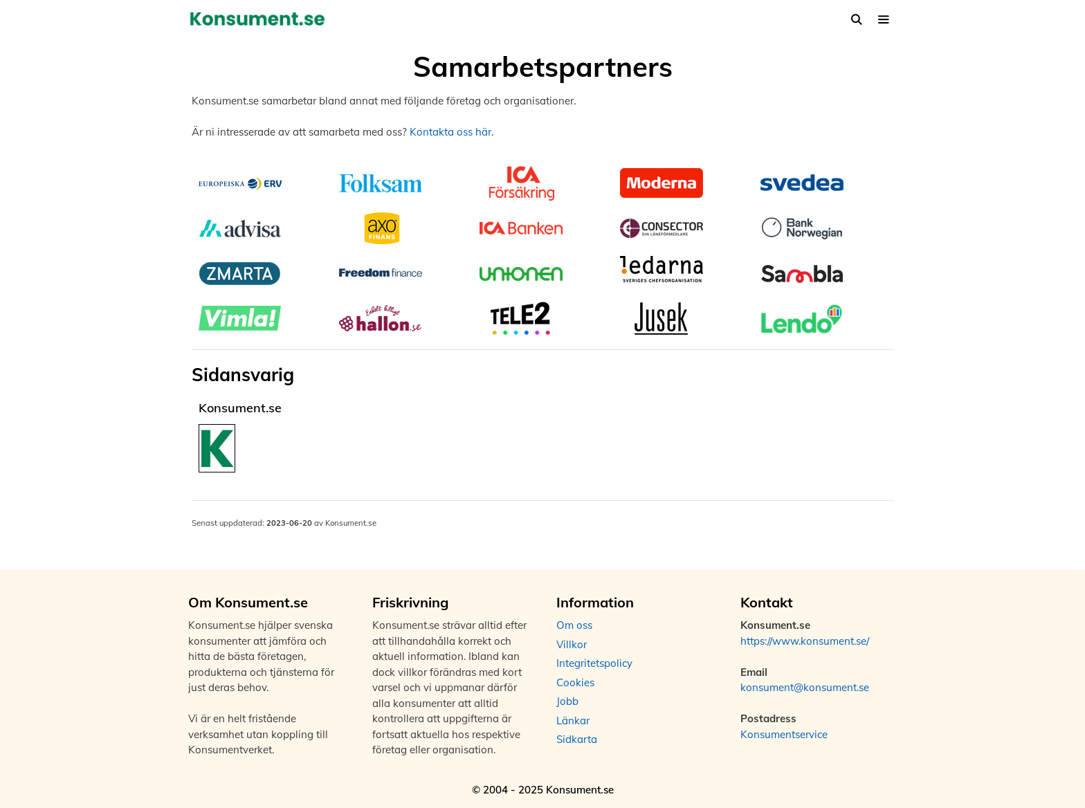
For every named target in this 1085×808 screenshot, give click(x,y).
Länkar (573, 720)
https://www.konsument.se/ (804, 641)
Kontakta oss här (450, 131)
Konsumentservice (784, 734)
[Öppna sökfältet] (856, 19)
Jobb (567, 701)
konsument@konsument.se (804, 687)
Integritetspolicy (594, 663)
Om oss (574, 625)
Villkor (571, 644)
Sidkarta (576, 739)
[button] (883, 19)
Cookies (575, 682)
